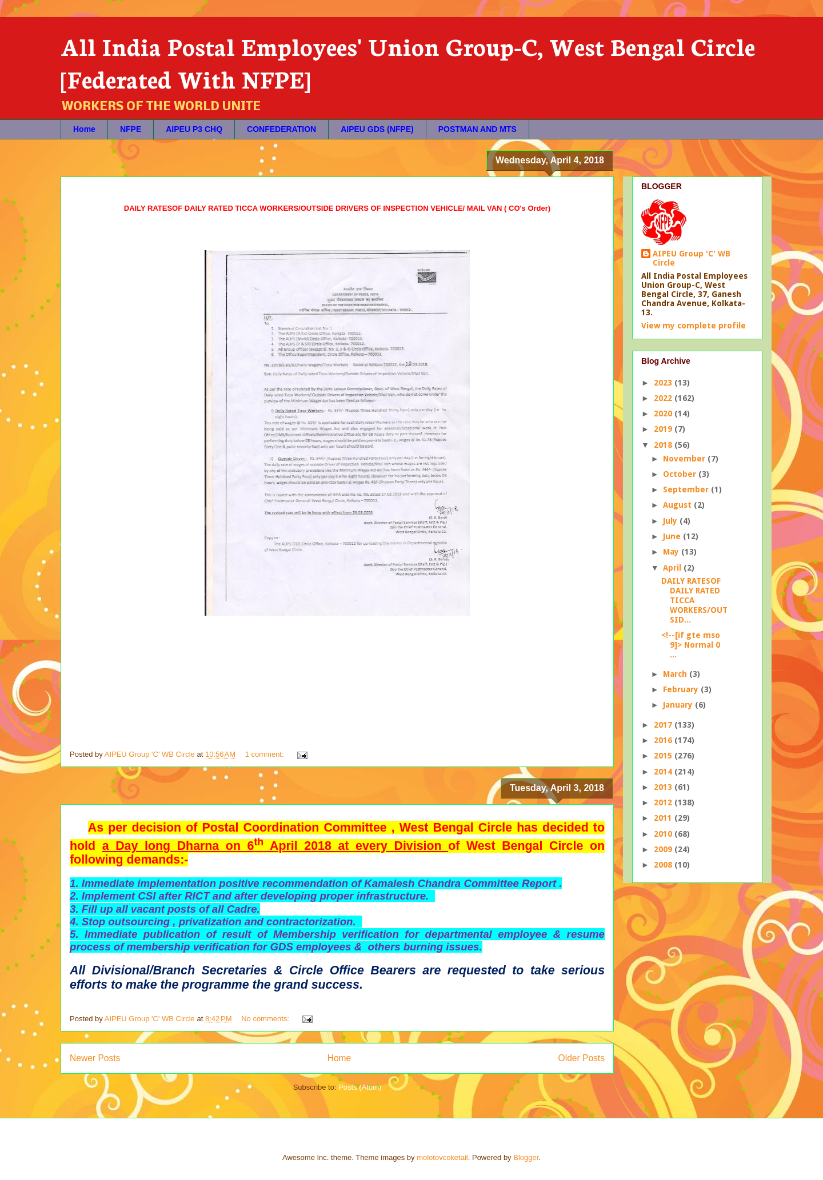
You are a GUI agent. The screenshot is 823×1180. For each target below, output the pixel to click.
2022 (664, 398)
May (672, 551)
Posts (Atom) (359, 1087)
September (687, 489)
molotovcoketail (442, 1157)
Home (84, 129)
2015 (664, 755)
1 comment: (265, 754)
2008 (664, 864)
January (679, 704)
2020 (664, 413)
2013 (664, 787)
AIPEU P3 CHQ (194, 129)
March (676, 674)
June (673, 536)
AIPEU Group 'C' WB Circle (691, 258)
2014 (664, 771)
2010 (664, 833)
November (685, 458)
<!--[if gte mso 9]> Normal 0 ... (690, 645)
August (678, 504)
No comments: (266, 1018)
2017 (664, 724)
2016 (664, 740)
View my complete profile (693, 325)
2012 (664, 802)
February (682, 689)
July (671, 520)
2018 (664, 444)
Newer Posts (95, 1058)
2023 (664, 382)
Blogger (525, 1157)
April (673, 567)
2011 (664, 817)
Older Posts (581, 1058)
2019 (664, 429)
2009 (664, 849)
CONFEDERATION (281, 129)
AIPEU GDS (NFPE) (377, 129)
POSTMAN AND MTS (477, 129)
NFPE (130, 129)
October (680, 474)
